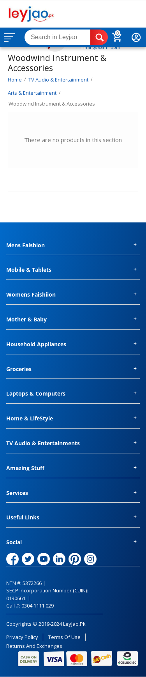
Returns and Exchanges (34, 645)
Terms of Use (64, 637)
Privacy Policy (22, 637)
